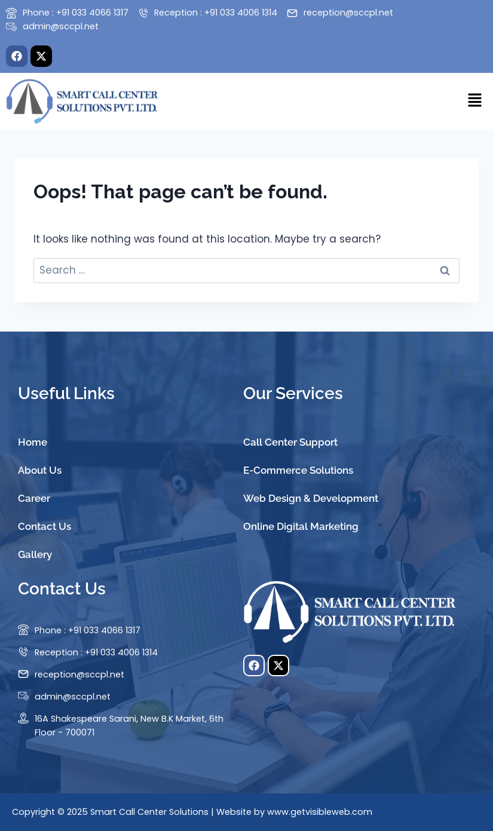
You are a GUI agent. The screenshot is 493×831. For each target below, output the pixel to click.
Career (34, 498)
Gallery (35, 554)
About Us (40, 470)
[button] (475, 101)
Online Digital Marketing (301, 526)
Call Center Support (290, 442)
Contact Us (44, 526)
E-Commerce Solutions (298, 470)
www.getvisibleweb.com (319, 812)
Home (32, 442)
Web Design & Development (310, 498)
